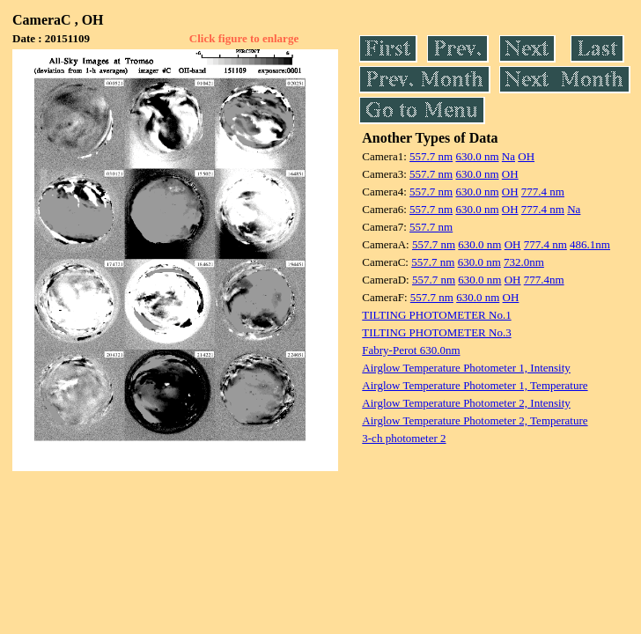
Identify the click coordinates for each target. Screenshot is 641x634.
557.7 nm (431, 156)
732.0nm (524, 262)
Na (508, 156)
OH (526, 156)
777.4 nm (542, 191)
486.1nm (590, 244)
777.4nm (544, 279)
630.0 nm (476, 156)
